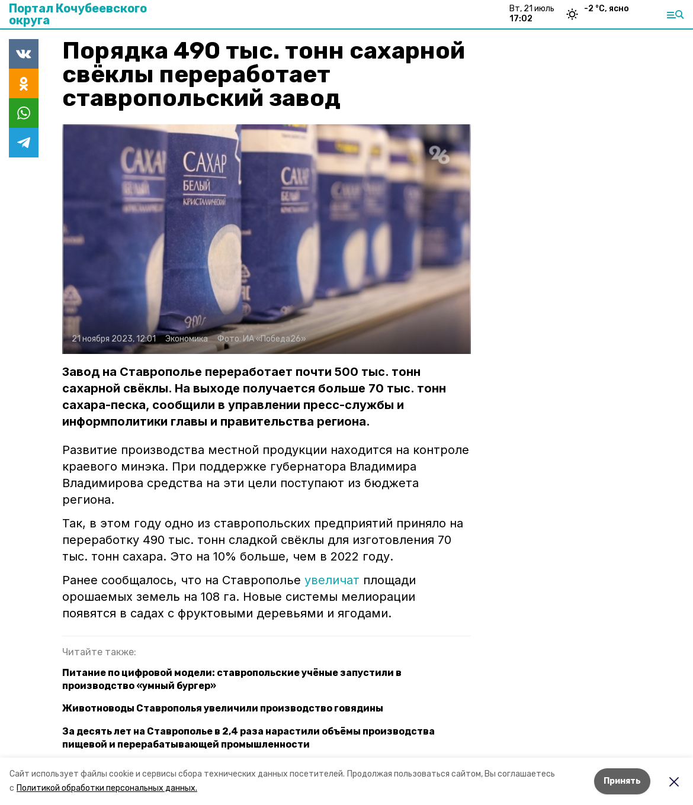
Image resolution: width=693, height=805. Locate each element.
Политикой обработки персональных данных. (107, 788)
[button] (266, 239)
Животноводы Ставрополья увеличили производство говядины (222, 708)
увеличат (332, 580)
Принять (622, 781)
